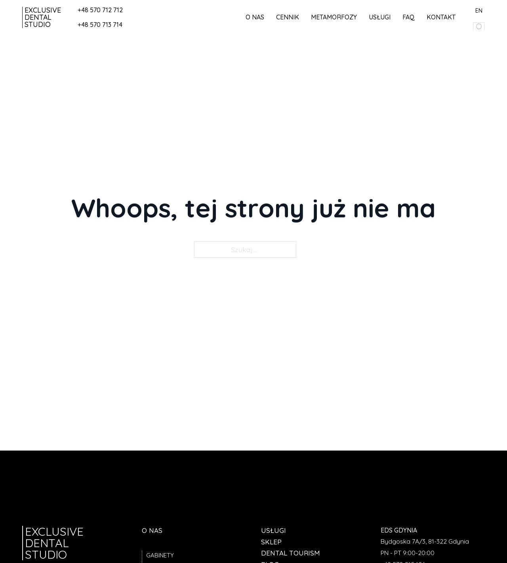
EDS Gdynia (399, 530)
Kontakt (441, 17)
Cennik (287, 17)
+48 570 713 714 (100, 25)
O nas (255, 17)
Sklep (271, 542)
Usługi (380, 17)
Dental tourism (290, 553)
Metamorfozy (334, 17)
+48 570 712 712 (100, 10)
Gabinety (160, 555)
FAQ (408, 17)
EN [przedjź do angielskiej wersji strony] (478, 10)
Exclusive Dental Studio (43, 17)
